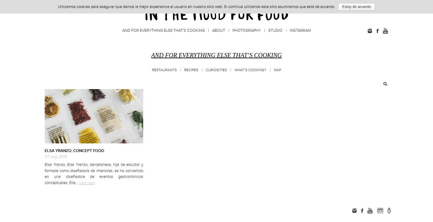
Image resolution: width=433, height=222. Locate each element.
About (218, 30)
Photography (247, 30)
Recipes (191, 70)
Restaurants (164, 70)
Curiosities (216, 70)
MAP (277, 70)
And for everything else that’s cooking (163, 30)
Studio (275, 30)
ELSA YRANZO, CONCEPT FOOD (74, 150)
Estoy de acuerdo (356, 7)
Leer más (87, 182)
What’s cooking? (250, 70)
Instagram (300, 30)
